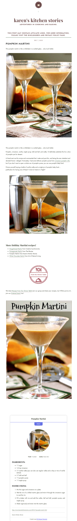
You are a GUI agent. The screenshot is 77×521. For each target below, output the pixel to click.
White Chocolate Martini (16, 256)
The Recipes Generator (42, 519)
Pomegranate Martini (15, 251)
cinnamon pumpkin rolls (62, 161)
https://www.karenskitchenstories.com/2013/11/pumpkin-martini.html (29, 510)
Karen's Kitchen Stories (38, 20)
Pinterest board (15, 293)
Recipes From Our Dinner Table (22, 291)
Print (38, 424)
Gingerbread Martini (15, 249)
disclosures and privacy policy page (46, 35)
